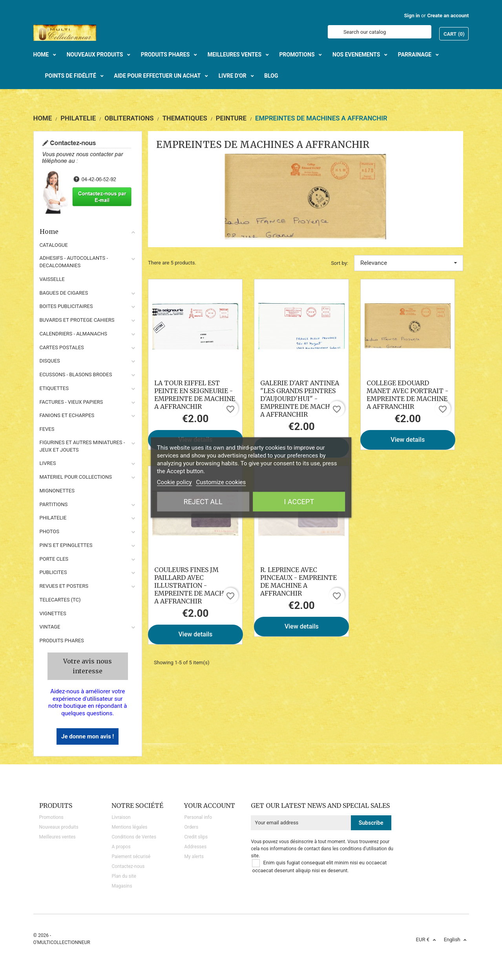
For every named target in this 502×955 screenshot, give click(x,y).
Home (88, 231)
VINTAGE (50, 627)
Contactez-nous (127, 866)
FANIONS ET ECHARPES (67, 415)
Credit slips (196, 837)
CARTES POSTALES (62, 347)
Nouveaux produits (58, 827)
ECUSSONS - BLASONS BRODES (76, 374)
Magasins (121, 886)
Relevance (408, 262)
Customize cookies (221, 482)
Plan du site (123, 876)
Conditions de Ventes (133, 837)
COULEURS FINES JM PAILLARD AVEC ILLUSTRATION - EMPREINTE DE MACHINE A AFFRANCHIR (194, 585)
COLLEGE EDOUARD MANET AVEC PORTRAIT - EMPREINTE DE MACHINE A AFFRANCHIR (407, 394)
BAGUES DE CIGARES (64, 293)
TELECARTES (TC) (60, 600)
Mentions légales (129, 827)
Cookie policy (174, 482)
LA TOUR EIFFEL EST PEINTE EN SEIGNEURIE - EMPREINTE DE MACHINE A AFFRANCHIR (194, 394)
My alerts (193, 856)
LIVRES (48, 463)
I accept (299, 502)
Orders (191, 827)
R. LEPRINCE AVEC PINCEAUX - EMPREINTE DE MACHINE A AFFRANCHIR (298, 581)
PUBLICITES (53, 572)
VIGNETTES (53, 613)
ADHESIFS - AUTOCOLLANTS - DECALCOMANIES (74, 261)
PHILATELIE (53, 518)
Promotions (51, 817)
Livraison (120, 817)
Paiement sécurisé (130, 856)
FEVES (47, 429)
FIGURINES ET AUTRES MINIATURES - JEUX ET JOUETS (82, 446)
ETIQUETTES (54, 388)
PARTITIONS (54, 504)
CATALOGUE (54, 245)
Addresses (195, 846)
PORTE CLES (54, 559)
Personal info (198, 817)
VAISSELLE (52, 279)
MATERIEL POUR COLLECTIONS (76, 477)
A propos (120, 846)
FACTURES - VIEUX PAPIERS (71, 402)
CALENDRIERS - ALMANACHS (74, 334)
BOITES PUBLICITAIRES (66, 306)
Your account (209, 805)
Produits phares (62, 640)
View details (408, 439)
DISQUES (50, 361)
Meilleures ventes (57, 837)
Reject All (203, 502)
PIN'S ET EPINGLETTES (66, 545)
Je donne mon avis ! (87, 736)
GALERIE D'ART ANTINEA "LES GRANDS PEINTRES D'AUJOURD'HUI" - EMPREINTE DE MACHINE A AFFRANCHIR (300, 398)
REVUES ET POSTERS (64, 586)
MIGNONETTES (57, 491)
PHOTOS (50, 531)
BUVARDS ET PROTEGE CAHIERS (77, 320)
